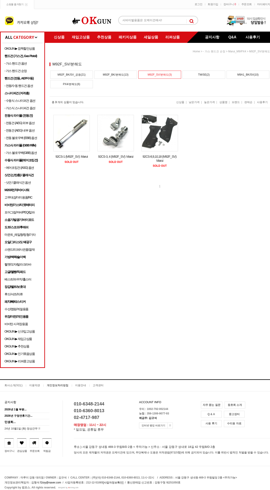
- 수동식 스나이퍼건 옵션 (19, 100)
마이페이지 (263, 4)
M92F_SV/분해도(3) (160, 74)
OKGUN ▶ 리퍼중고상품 (19, 361)
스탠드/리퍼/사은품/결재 (19, 249)
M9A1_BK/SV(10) (248, 74)
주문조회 (246, 4)
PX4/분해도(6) (71, 84)
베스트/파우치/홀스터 (17, 279)
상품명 (223, 102)
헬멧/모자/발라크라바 (17, 264)
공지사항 (212, 37)
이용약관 (34, 385)
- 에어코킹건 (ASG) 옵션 (19, 167)
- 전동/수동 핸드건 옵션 (18, 86)
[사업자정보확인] (113, 482)
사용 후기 (211, 423)
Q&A (232, 37)
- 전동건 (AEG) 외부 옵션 (19, 123)
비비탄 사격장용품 (16, 324)
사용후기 (252, 37)
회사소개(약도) (13, 385)
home (196, 51)
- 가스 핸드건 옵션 (15, 63)
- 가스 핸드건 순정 (15, 71)
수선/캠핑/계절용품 (16, 309)
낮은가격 (194, 102)
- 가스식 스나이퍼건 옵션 (19, 108)
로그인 (198, 4)
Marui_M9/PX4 (237, 51)
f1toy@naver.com (50, 482)
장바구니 (229, 4)
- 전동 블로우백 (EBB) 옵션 (20, 138)
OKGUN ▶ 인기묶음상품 (19, 354)
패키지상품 (128, 37)
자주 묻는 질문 (211, 405)
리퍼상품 (172, 37)
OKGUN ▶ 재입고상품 (18, 339)
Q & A (211, 414)
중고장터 (234, 414)
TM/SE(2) (203, 74)
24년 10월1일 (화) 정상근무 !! (22, 428)
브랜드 (236, 102)
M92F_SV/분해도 (259, 51)
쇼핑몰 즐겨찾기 (14, 4)
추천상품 (104, 37)
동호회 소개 (235, 405)
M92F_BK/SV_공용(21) (72, 74)
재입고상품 (81, 37)
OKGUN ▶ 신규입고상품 (19, 331)
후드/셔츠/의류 (13, 294)
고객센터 (98, 385)
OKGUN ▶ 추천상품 (16, 346)
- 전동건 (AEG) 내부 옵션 (19, 130)
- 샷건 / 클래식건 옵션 (17, 182)
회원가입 (213, 4)
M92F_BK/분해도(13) (115, 74)
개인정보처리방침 (57, 385)
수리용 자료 (234, 423)
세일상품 (151, 37)
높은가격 (209, 102)
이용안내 (80, 385)
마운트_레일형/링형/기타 (19, 234)
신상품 (59, 37)
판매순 (248, 102)
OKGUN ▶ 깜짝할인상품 (19, 48)
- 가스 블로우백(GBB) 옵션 (20, 153)
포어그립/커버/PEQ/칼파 (19, 212)
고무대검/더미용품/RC (18, 197)
